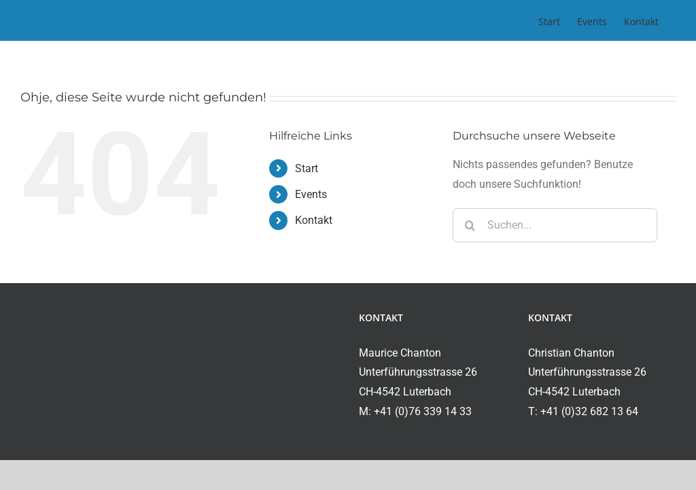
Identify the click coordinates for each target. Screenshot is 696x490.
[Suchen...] (555, 225)
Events (311, 194)
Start (306, 168)
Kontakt (313, 220)
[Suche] (470, 225)
